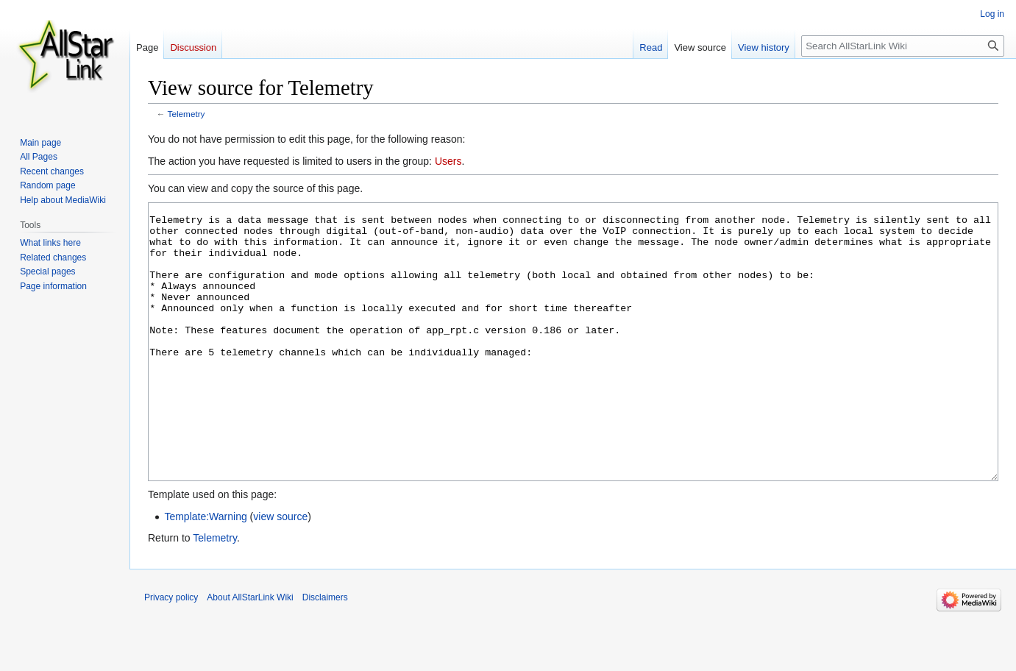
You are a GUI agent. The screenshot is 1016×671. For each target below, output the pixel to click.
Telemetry (186, 113)
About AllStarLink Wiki (250, 652)
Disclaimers (325, 652)
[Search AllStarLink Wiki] (902, 46)
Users (448, 161)
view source (280, 572)
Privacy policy (171, 652)
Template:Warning (205, 572)
